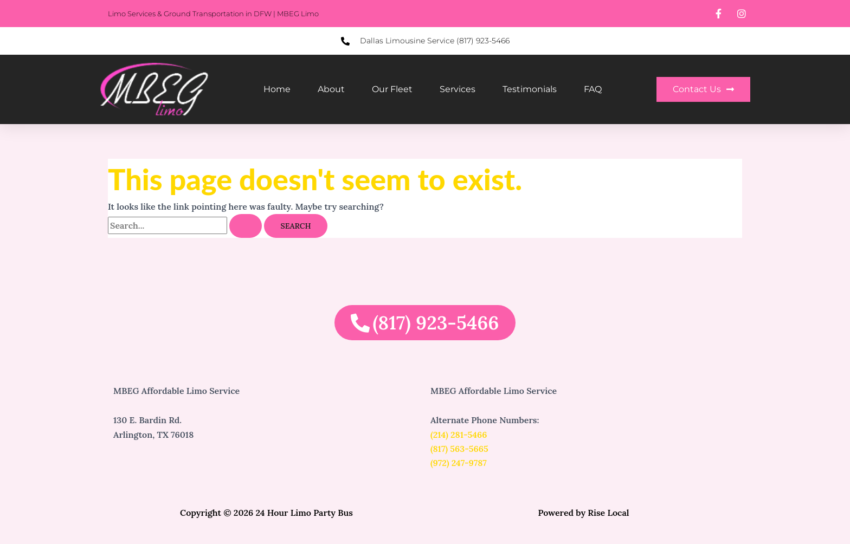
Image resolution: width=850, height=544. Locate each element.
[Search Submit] (245, 226)
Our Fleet (392, 89)
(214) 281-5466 (458, 434)
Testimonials (530, 89)
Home (277, 89)
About (331, 89)
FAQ (593, 89)
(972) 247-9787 (458, 462)
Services (457, 89)
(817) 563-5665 (459, 448)
